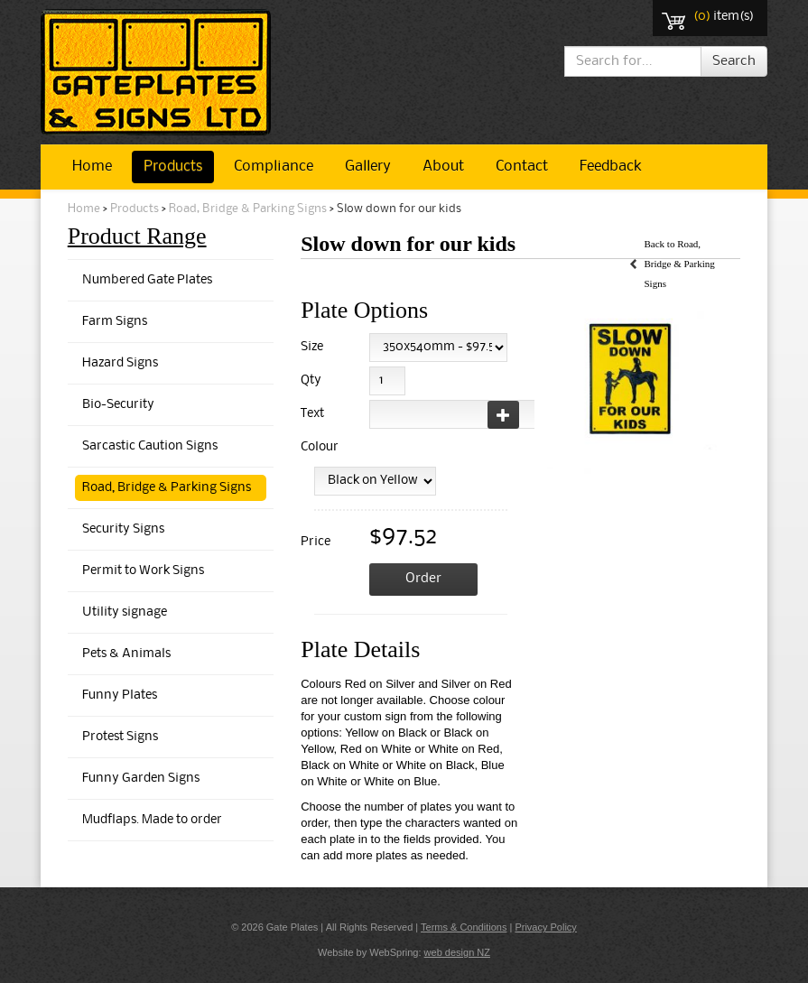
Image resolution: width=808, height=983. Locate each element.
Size (312, 347)
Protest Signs (120, 737)
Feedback (610, 166)
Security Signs (123, 529)
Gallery (368, 166)
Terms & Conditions (463, 927)
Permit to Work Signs (143, 571)
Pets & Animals (126, 654)
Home (92, 166)
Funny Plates (119, 695)
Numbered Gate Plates (147, 280)
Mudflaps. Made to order (152, 820)
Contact (522, 166)
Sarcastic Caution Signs (150, 446)
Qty (311, 380)
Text (312, 414)
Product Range (137, 236)
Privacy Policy (545, 927)
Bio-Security (118, 405)
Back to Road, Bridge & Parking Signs (679, 263)
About (443, 166)
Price (315, 542)
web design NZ (457, 952)
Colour (316, 447)
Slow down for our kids (399, 209)
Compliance (273, 166)
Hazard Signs (120, 363)
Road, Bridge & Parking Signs (248, 209)
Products (173, 166)
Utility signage (124, 612)
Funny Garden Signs (141, 778)
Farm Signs (114, 322)
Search (734, 61)
